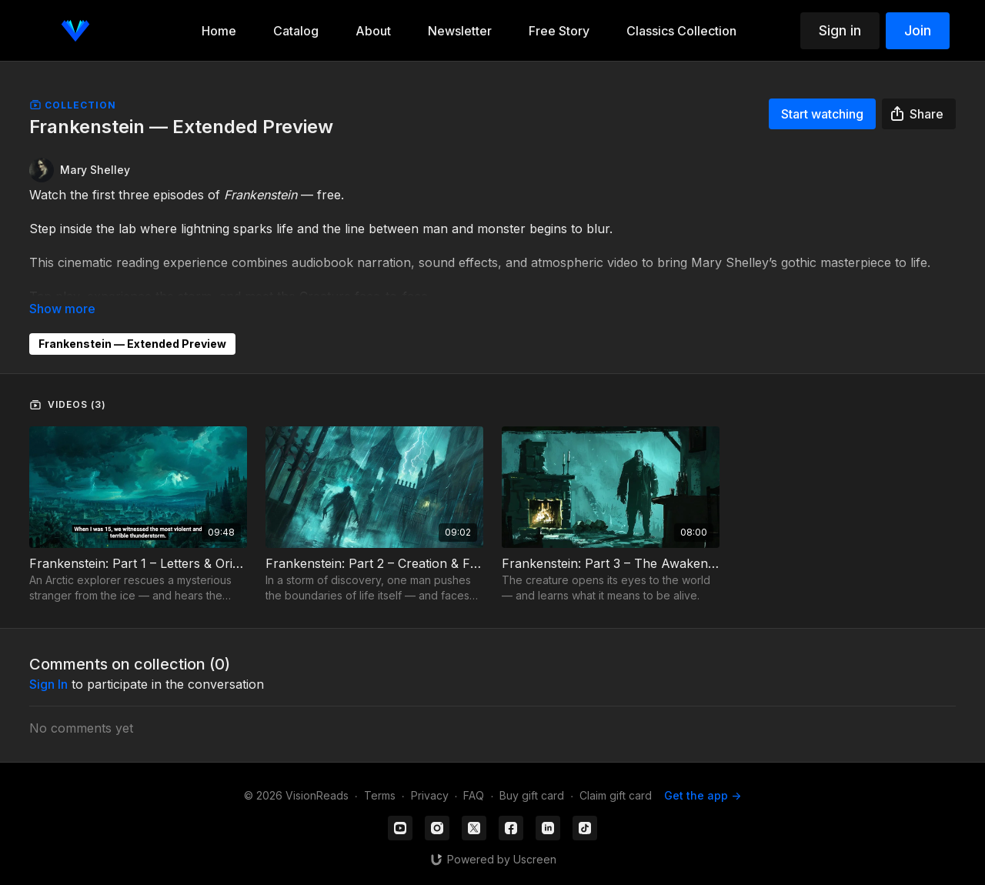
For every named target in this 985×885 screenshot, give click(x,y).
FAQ (473, 795)
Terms (380, 795)
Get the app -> (702, 795)
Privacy (430, 795)
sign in (48, 684)
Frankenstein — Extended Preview (132, 343)
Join (917, 30)
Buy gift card (531, 795)
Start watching (822, 114)
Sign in (840, 30)
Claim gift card (615, 795)
